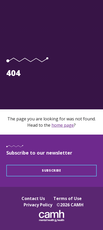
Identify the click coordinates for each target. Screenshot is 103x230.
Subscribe (51, 170)
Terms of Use (67, 198)
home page (63, 125)
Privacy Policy (38, 205)
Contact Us (33, 198)
